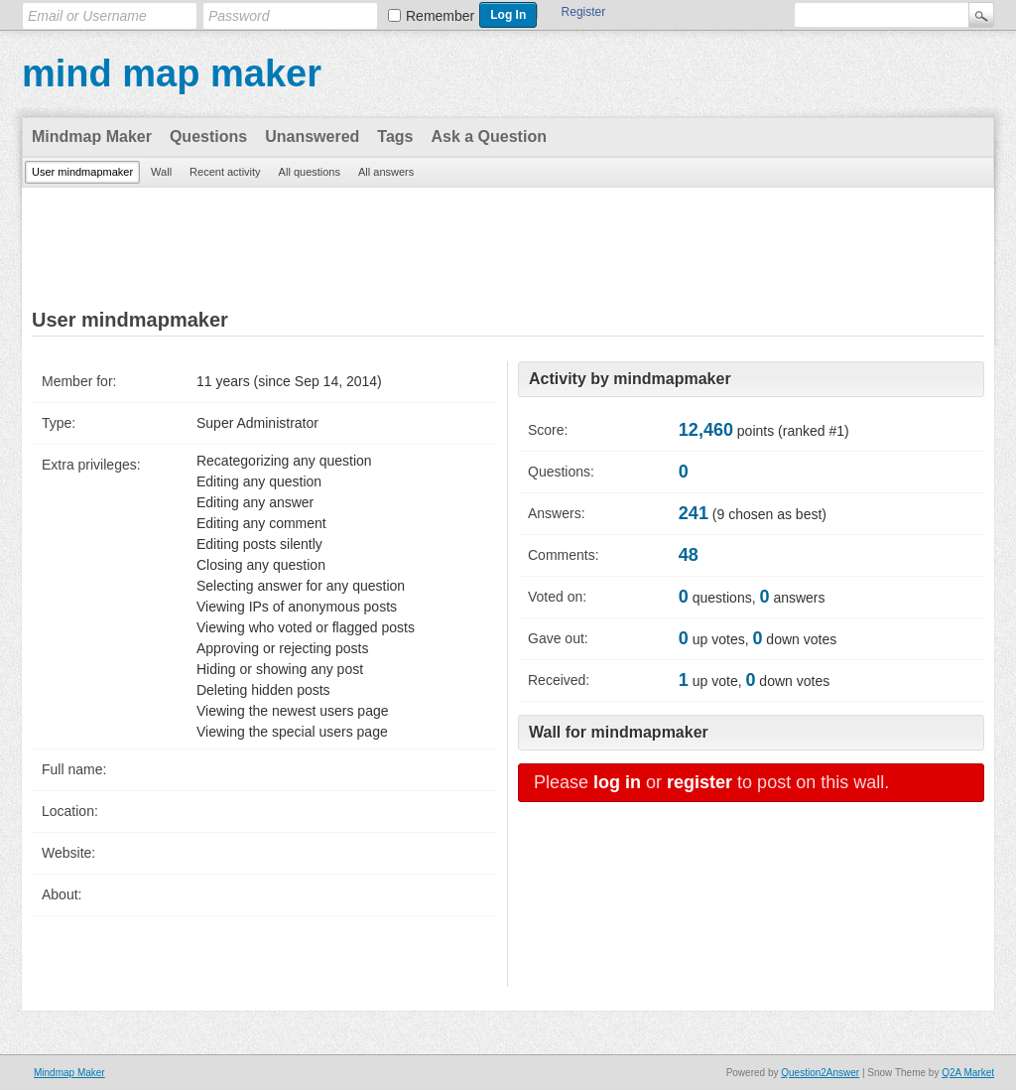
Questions (208, 136)
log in (617, 782)
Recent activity (225, 172)
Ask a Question (488, 136)
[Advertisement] (508, 249)
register (699, 782)
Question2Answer (820, 1072)
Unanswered (312, 136)
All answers (386, 172)
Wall (161, 172)
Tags (395, 136)
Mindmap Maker (92, 136)
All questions (309, 172)
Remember (440, 16)
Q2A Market (968, 1072)
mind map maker (171, 73)
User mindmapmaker (82, 172)
